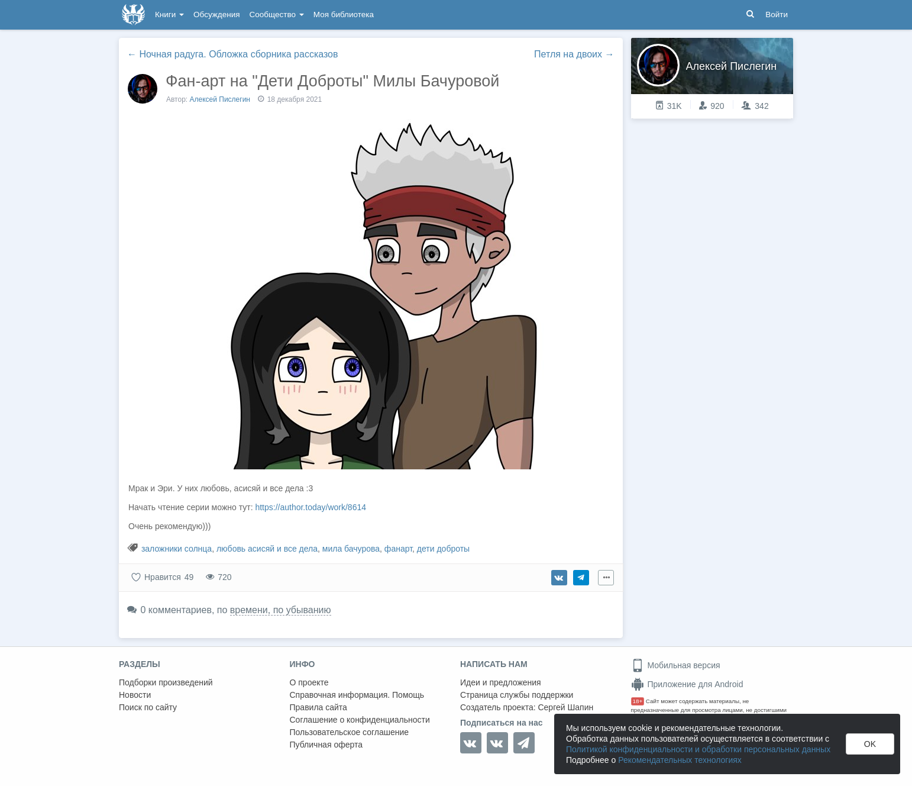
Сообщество (277, 14)
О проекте (309, 682)
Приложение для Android (687, 684)
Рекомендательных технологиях (680, 760)
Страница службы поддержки (516, 695)
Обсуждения (216, 14)
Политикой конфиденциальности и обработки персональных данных (698, 749)
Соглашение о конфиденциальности (360, 719)
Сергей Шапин (565, 707)
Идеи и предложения (500, 682)
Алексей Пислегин (220, 99)
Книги (169, 14)
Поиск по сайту (148, 707)
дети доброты (443, 548)
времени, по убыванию (280, 610)
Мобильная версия (675, 665)
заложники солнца (176, 548)
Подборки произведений (166, 682)
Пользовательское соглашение (349, 732)
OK (870, 744)
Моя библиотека (343, 14)
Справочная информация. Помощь (357, 695)
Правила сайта (318, 707)
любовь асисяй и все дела (267, 548)
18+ (638, 701)
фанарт (398, 548)
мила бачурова (351, 548)
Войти (776, 14)
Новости (135, 695)
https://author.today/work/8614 (310, 507)
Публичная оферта (326, 744)
